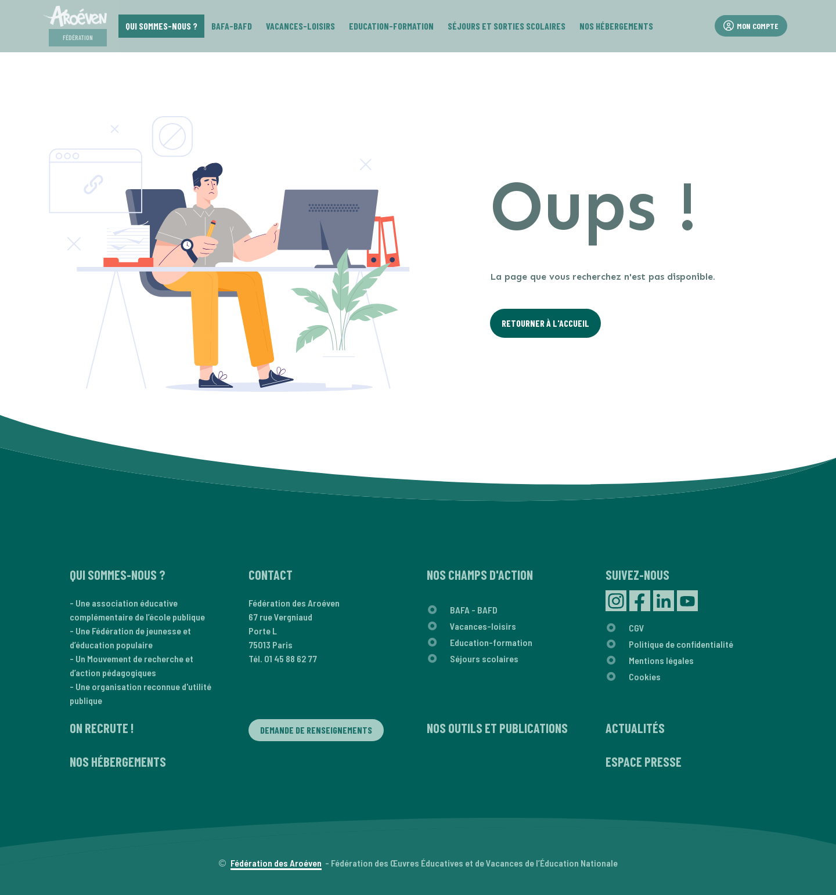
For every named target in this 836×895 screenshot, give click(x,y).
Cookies (645, 676)
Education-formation (491, 642)
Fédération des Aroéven (276, 862)
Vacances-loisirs (483, 625)
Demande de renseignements (316, 729)
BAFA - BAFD (474, 609)
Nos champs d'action (480, 574)
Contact (270, 574)
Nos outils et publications (497, 727)
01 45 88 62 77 (290, 658)
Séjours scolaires (484, 658)
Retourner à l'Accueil (545, 323)
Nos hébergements (118, 761)
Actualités (635, 727)
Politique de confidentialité (681, 643)
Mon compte (751, 26)
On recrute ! (102, 727)
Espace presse (644, 761)
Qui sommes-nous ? (117, 574)
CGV (636, 627)
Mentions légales (661, 660)
